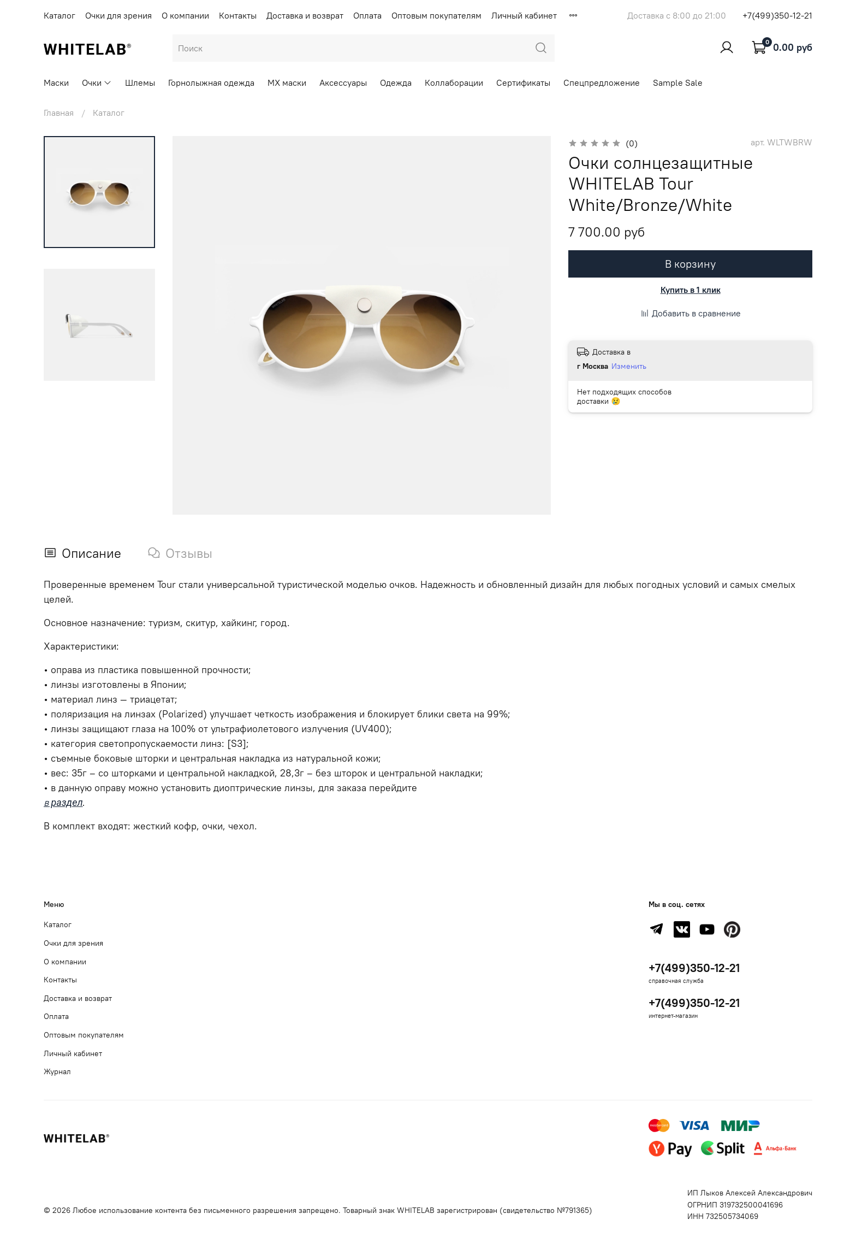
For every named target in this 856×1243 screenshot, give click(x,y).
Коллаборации (454, 82)
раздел (65, 802)
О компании (185, 15)
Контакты (238, 15)
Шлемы (140, 82)
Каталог (59, 15)
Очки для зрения (118, 15)
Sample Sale (678, 82)
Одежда (396, 82)
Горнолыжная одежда (211, 82)
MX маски (287, 82)
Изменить (628, 366)
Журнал (57, 1071)
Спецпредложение (601, 82)
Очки (97, 82)
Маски (56, 82)
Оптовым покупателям (436, 15)
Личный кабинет (524, 15)
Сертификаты (523, 82)
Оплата (367, 15)
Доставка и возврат (304, 15)
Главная (59, 112)
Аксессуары (343, 82)
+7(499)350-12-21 (777, 15)
